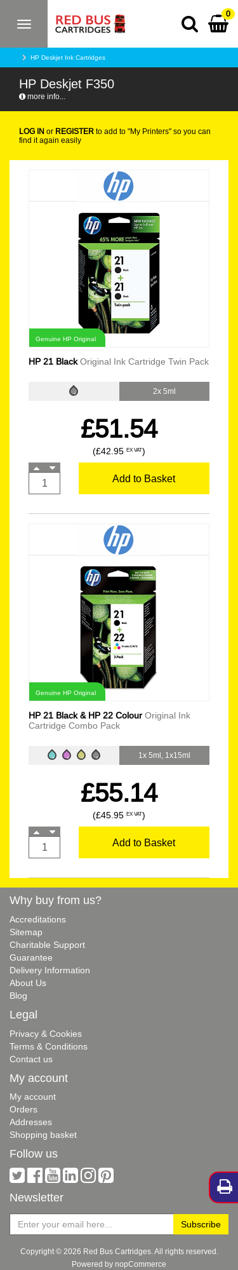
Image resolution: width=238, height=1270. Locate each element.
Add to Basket (143, 478)
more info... (42, 96)
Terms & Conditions (49, 1046)
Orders (23, 1109)
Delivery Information (50, 970)
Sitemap (26, 932)
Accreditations (38, 919)
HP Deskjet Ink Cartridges (67, 57)
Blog (18, 995)
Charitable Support (47, 945)
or (56, 131)
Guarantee (31, 957)
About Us (28, 983)
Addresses (31, 1122)
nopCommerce (140, 1264)
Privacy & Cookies (46, 1034)
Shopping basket (43, 1135)
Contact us (31, 1059)
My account (33, 1096)
